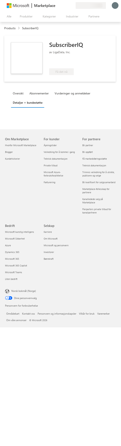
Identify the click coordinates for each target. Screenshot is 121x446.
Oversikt (18, 93)
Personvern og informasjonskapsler (57, 313)
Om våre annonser (16, 320)
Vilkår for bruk (87, 313)
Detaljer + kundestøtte (27, 103)
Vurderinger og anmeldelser (72, 93)
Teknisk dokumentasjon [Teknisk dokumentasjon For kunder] (55, 158)
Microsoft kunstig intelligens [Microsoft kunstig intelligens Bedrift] (19, 231)
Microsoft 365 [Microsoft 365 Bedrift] (12, 258)
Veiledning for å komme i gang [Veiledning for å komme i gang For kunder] (59, 152)
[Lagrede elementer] (67, 5)
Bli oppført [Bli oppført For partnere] (87, 152)
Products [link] (10, 28)
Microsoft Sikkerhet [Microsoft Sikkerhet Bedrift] (15, 238)
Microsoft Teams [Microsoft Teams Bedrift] (13, 272)
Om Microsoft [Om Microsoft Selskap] (51, 238)
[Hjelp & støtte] (62, 5)
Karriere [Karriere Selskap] (48, 231)
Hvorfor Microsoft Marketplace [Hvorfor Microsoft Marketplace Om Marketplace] (20, 145)
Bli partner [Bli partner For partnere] (87, 145)
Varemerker (103, 313)
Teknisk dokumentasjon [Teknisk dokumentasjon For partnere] (94, 165)
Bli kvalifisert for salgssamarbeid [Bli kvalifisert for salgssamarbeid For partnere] (98, 182)
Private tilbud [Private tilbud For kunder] (50, 165)
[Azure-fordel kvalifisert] (66, 62)
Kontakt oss (28, 313)
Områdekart (12, 313)
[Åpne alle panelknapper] (8, 16)
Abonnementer (39, 93)
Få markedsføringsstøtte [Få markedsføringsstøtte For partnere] (94, 158)
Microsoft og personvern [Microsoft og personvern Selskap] (56, 245)
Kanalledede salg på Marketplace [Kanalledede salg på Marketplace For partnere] (92, 200)
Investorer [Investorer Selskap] (49, 252)
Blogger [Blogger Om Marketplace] (9, 152)
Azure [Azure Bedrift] (8, 245)
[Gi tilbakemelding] (57, 5)
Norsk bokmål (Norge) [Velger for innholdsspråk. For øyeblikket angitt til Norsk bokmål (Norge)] (23, 290)
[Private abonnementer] (72, 5)
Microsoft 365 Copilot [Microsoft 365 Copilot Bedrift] (16, 265)
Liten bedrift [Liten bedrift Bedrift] (11, 279)
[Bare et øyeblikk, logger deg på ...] (115, 5)
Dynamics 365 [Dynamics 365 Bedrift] (12, 252)
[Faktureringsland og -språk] (91, 5)
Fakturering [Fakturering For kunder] (49, 182)
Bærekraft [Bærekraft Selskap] (49, 258)
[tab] (19, 93)
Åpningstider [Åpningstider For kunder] (50, 145)
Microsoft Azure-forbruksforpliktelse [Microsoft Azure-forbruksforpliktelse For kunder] (53, 174)
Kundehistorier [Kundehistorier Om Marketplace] (12, 158)
